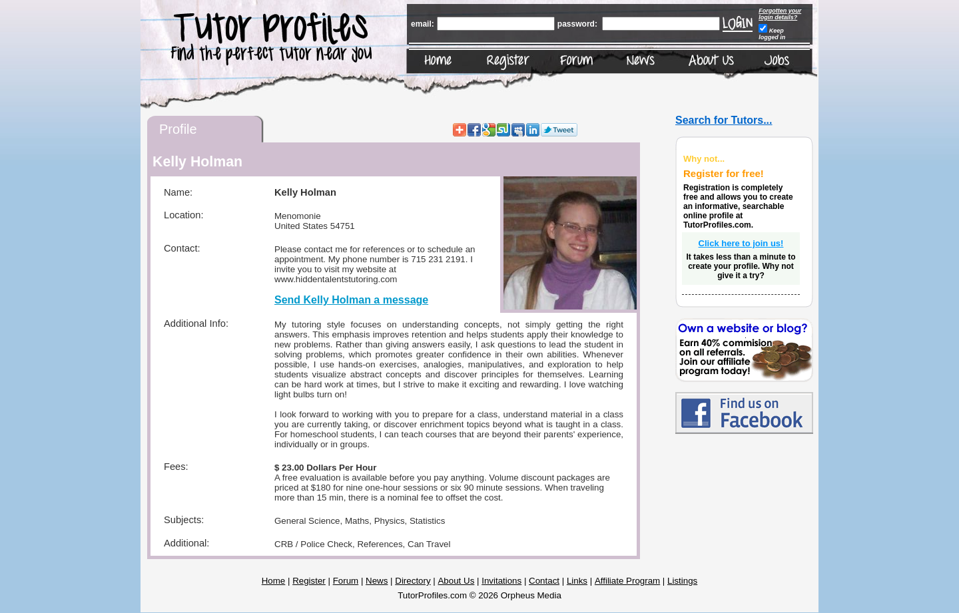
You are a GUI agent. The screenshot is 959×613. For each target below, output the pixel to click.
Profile (178, 129)
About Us (456, 581)
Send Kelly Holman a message (351, 300)
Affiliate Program (627, 581)
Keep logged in (772, 34)
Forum (346, 581)
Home (274, 581)
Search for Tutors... (724, 120)
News (377, 581)
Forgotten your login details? (780, 14)
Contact (544, 581)
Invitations (501, 581)
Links (577, 581)
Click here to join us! (741, 243)
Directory (412, 581)
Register (309, 581)
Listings (682, 581)
